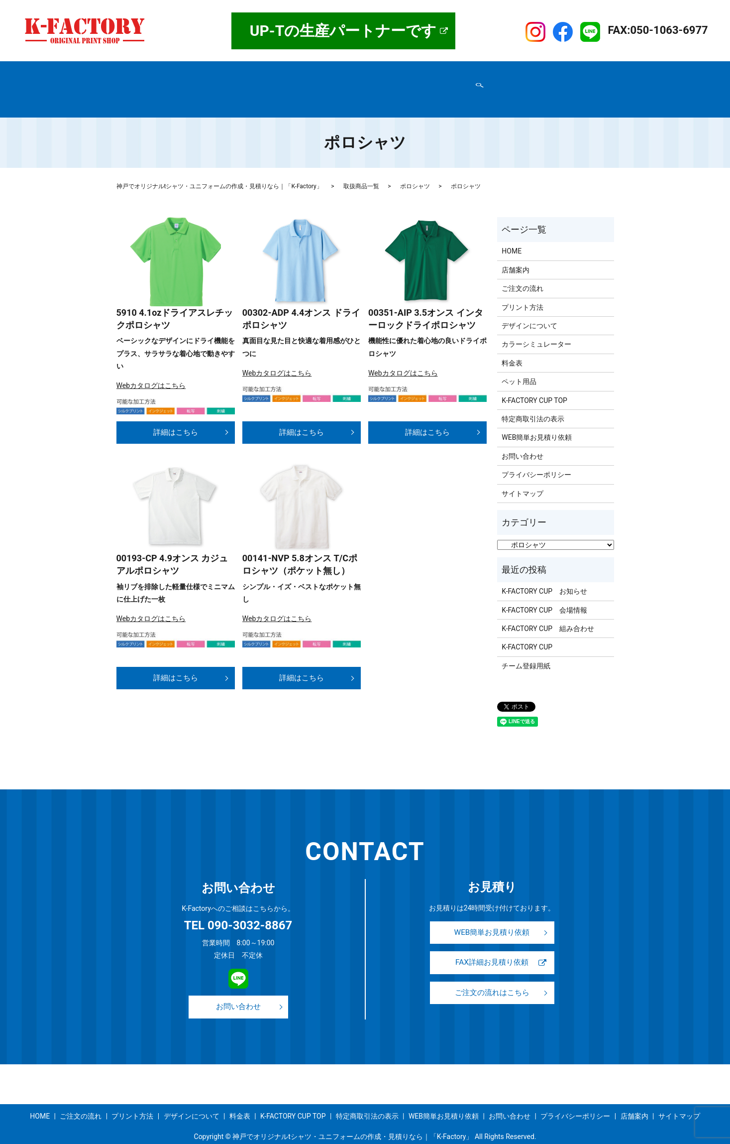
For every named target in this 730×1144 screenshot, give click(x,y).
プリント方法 (318, 71)
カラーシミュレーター (536, 325)
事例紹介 (463, 71)
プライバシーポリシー (230, 87)
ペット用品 (519, 363)
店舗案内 (167, 71)
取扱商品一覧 (212, 71)
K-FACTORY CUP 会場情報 (544, 591)
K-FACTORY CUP (527, 628)
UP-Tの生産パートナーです (343, 30)
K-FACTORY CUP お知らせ (544, 572)
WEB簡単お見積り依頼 (364, 87)
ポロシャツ (415, 167)
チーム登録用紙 (526, 647)
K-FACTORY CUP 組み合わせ (548, 610)
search (465, 87)
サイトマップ (431, 87)
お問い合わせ (297, 87)
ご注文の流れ (266, 71)
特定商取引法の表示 (153, 87)
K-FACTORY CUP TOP (521, 71)
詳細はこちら (176, 412)
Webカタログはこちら (151, 367)
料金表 (427, 71)
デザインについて (378, 71)
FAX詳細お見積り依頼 (491, 946)
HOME (132, 71)
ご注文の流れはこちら (492, 978)
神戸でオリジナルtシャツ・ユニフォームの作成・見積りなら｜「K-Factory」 (219, 167)
